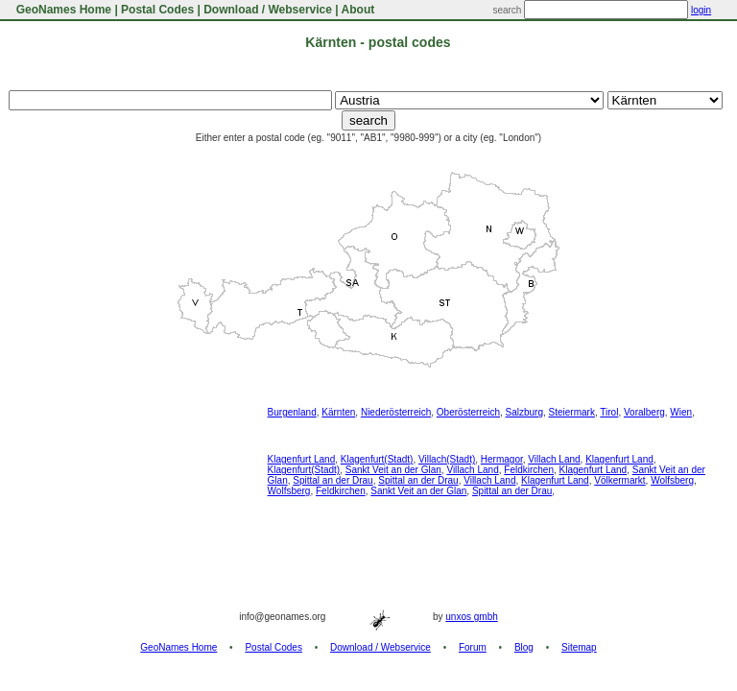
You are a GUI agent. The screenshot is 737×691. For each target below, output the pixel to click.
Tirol (609, 412)
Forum (473, 647)
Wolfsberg (672, 480)
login (701, 10)
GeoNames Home (61, 9)
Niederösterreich (396, 412)
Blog (524, 647)
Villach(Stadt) (446, 459)
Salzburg (524, 412)
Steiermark (572, 412)
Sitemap (579, 647)
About (358, 9)
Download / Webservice (267, 9)
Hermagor (502, 459)
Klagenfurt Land (302, 459)
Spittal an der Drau (332, 480)
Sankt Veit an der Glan (393, 470)
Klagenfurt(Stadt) (377, 459)
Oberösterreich (468, 412)
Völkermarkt (619, 480)
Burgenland (292, 412)
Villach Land (554, 459)
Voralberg (644, 412)
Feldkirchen (529, 470)
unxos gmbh (471, 616)
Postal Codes (157, 9)
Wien (681, 412)
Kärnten (338, 412)
